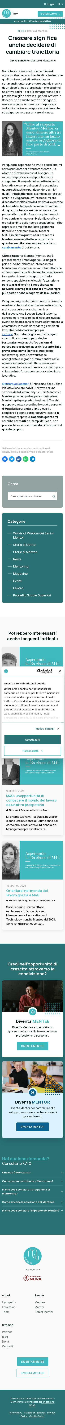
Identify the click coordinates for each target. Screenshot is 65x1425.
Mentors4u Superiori (15, 384)
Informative (16, 1412)
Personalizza (33, 750)
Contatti (7, 1346)
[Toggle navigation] (16, 13)
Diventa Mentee (32, 1046)
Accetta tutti (32, 739)
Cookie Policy (37, 1416)
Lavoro (18, 588)
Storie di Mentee (25, 552)
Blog (5, 1337)
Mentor (39, 1307)
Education (8, 1307)
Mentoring (20, 566)
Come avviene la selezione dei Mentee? (28, 1202)
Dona (5, 1341)
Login (49, 4)
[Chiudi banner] (60, 671)
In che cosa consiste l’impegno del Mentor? (30, 1210)
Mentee (40, 1302)
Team (6, 1312)
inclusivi (7, 334)
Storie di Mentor (25, 545)
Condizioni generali (35, 1412)
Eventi (17, 581)
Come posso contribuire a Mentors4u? (27, 1181)
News (17, 559)
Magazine (20, 573)
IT (59, 4)
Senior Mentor (44, 1312)
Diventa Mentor (33, 1127)
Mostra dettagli (45, 728)
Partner (7, 1332)
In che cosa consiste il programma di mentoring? (26, 1191)
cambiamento (11, 247)
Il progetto (9, 1302)
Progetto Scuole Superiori (32, 595)
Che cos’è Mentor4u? (16, 1172)
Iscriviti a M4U (49, 13)
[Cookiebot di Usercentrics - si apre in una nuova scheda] (38, 671)
